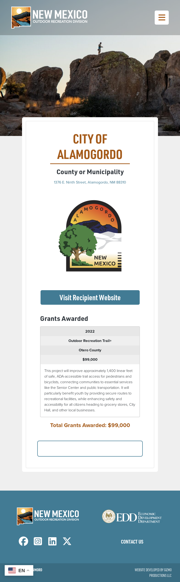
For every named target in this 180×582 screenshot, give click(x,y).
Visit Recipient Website (100, 297)
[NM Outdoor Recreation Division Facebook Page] (23, 543)
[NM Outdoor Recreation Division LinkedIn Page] (52, 543)
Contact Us (132, 541)
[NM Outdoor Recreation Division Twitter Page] (67, 543)
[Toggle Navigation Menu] (162, 18)
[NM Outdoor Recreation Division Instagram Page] (38, 543)
